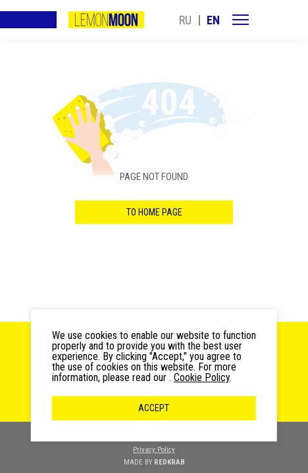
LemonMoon (106, 19)
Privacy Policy (154, 449)
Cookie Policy (202, 377)
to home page (154, 212)
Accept (153, 408)
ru (185, 20)
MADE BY (154, 462)
